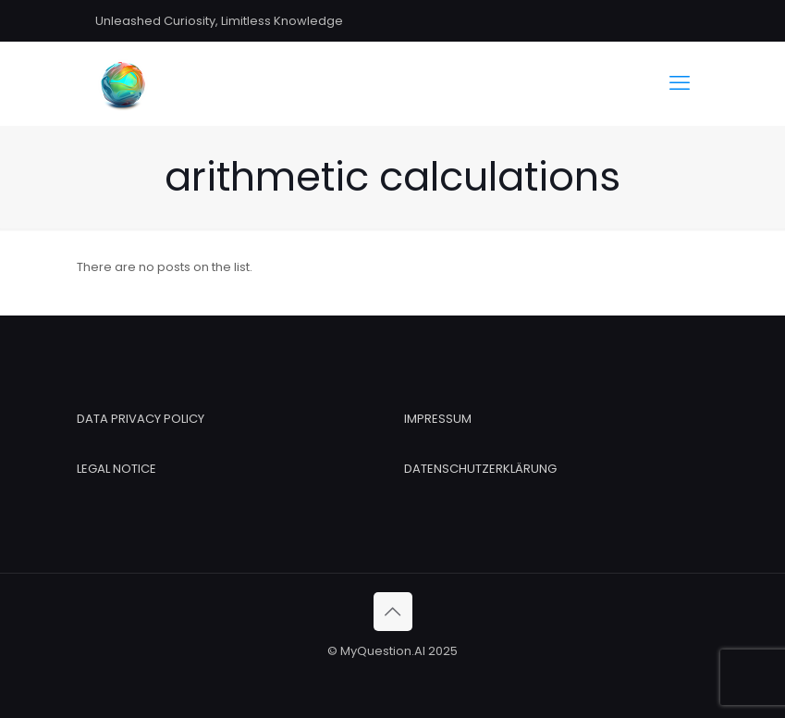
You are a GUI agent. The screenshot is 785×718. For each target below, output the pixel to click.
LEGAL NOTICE (116, 468)
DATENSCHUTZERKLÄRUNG (480, 468)
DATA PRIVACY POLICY (140, 418)
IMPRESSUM (438, 418)
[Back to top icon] (393, 611)
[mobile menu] (679, 83)
